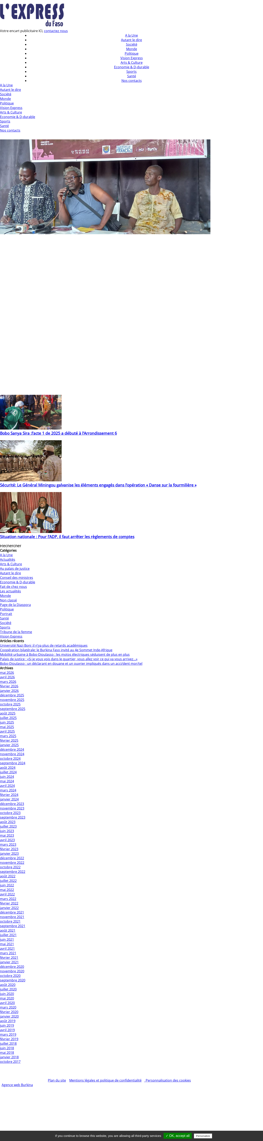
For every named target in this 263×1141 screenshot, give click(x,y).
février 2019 (9, 1039)
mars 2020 (8, 1007)
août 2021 (7, 930)
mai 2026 (7, 672)
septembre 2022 (12, 871)
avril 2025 (7, 731)
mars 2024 (8, 790)
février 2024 (9, 794)
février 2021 (9, 957)
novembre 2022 (12, 862)
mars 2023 (8, 844)
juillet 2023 (8, 826)
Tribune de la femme (16, 632)
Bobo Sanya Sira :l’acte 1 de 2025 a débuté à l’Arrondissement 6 (58, 433)
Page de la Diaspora (15, 604)
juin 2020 (7, 994)
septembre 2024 (12, 763)
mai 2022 (7, 889)
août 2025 (7, 713)
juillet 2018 (8, 1043)
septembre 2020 (12, 980)
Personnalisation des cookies (167, 1080)
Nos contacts (10, 130)
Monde (5, 98)
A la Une (6, 85)
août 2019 (7, 1021)
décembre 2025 (12, 695)
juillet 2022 (8, 880)
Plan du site (57, 1080)
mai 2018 (7, 1052)
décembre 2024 (12, 749)
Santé (4, 126)
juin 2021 (7, 939)
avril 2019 (7, 1030)
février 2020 (9, 1012)
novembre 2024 (12, 754)
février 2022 (9, 903)
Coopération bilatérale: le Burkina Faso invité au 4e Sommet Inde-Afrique (56, 650)
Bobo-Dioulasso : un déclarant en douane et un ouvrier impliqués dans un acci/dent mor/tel (71, 663)
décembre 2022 (12, 858)
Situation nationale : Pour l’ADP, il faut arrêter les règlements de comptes (67, 536)
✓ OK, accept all (178, 1136)
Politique (7, 103)
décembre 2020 (12, 966)
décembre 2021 (12, 912)
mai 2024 (7, 781)
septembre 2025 (12, 709)
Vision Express (11, 107)
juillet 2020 (8, 989)
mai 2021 (7, 944)
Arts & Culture (11, 112)
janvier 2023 (9, 853)
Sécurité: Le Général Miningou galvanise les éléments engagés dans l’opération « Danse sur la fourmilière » (98, 485)
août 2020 (7, 984)
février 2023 (9, 849)
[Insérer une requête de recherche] (17, 546)
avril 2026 (7, 677)
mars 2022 (8, 899)
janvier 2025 (9, 745)
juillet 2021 (8, 935)
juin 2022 (7, 885)
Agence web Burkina (17, 1085)
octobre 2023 (10, 813)
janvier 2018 (9, 1057)
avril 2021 (7, 948)
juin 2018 (7, 1048)
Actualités (7, 559)
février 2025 (9, 740)
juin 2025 (7, 722)
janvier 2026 (9, 690)
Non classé (8, 600)
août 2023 (7, 822)
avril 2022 (7, 894)
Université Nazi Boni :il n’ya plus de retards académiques (44, 645)
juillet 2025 (8, 718)
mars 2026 (8, 681)
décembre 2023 (12, 804)
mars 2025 (8, 736)
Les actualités (10, 591)
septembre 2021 (12, 926)
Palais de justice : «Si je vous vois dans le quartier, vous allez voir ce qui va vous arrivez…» (68, 659)
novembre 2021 (12, 917)
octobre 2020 (10, 975)
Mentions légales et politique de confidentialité (105, 1080)
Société (5, 94)
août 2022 (7, 876)
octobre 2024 (10, 758)
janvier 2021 (9, 962)
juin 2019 (7, 1025)
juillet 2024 (8, 772)
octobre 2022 (10, 867)
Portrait (6, 614)
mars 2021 (8, 953)
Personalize (203, 1136)
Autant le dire (10, 89)
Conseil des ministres (16, 577)
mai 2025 (7, 727)
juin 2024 (7, 776)
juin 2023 (7, 831)
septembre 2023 (12, 817)
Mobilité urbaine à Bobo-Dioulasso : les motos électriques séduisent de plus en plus (65, 654)
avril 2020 (7, 1003)
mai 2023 (7, 835)
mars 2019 (8, 1034)
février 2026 (9, 686)
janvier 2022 (9, 908)
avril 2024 (7, 785)
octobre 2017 (10, 1061)
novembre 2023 (12, 808)
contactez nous (56, 31)
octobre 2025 (10, 704)
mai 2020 (7, 998)
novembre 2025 (12, 699)
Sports (5, 121)
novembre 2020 (12, 971)
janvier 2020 (9, 1016)
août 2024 (7, 767)
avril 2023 (7, 840)
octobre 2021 (10, 921)
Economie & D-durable (17, 117)
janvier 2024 (9, 799)
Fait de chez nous (13, 586)
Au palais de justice (15, 568)
